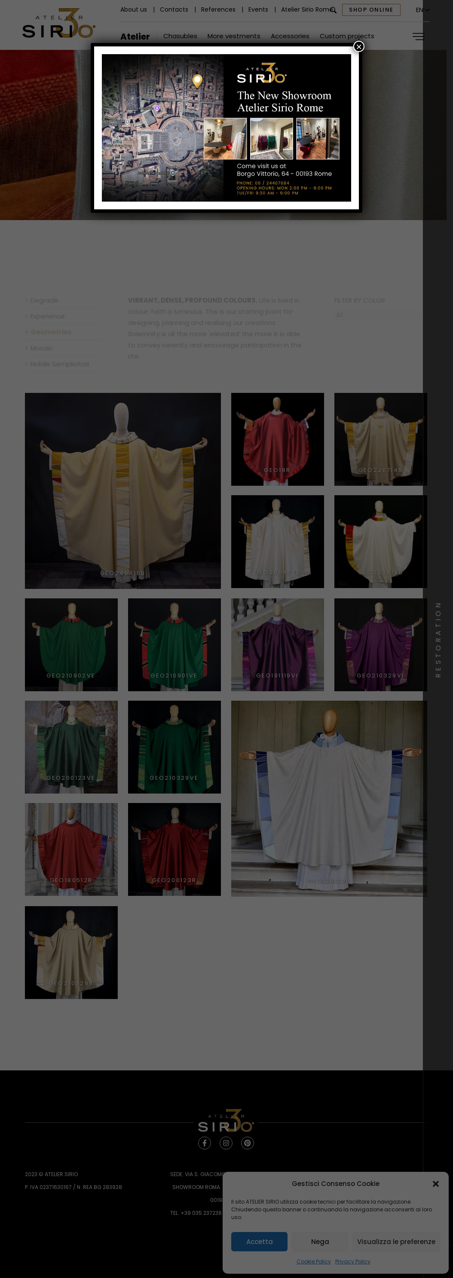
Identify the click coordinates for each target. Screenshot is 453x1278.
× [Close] (359, 46)
